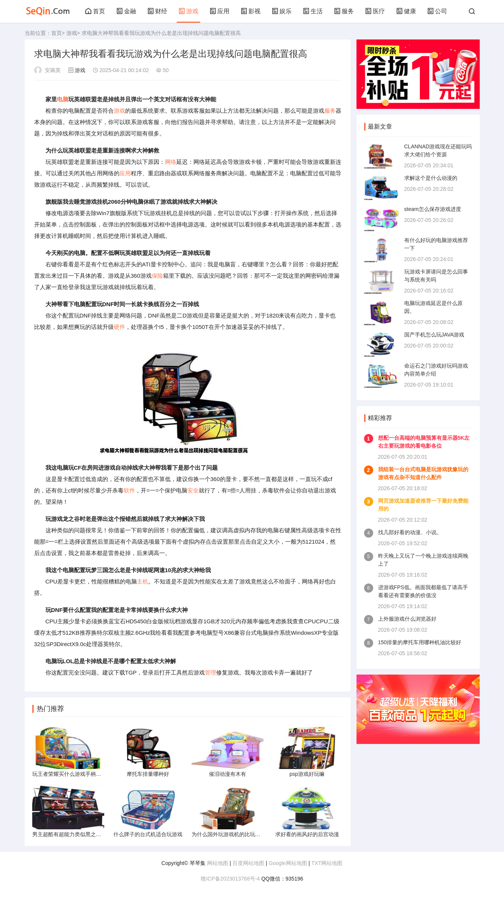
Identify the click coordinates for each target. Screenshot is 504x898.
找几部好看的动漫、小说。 (410, 532)
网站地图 (217, 863)
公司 (437, 11)
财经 (157, 11)
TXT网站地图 (326, 863)
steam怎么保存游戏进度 (432, 209)
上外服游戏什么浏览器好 (407, 619)
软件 (129, 490)
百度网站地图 (248, 863)
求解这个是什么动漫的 (430, 178)
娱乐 (282, 11)
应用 (219, 11)
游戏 (188, 11)
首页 (95, 11)
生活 (313, 11)
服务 (344, 11)
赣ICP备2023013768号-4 (230, 879)
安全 (193, 490)
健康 (406, 11)
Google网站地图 (287, 863)
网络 (170, 162)
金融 (126, 11)
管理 (210, 672)
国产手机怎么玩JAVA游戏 (434, 335)
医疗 (375, 11)
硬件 (119, 327)
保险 (157, 275)
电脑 (62, 99)
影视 (251, 11)
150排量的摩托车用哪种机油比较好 (419, 642)
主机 (142, 581)
